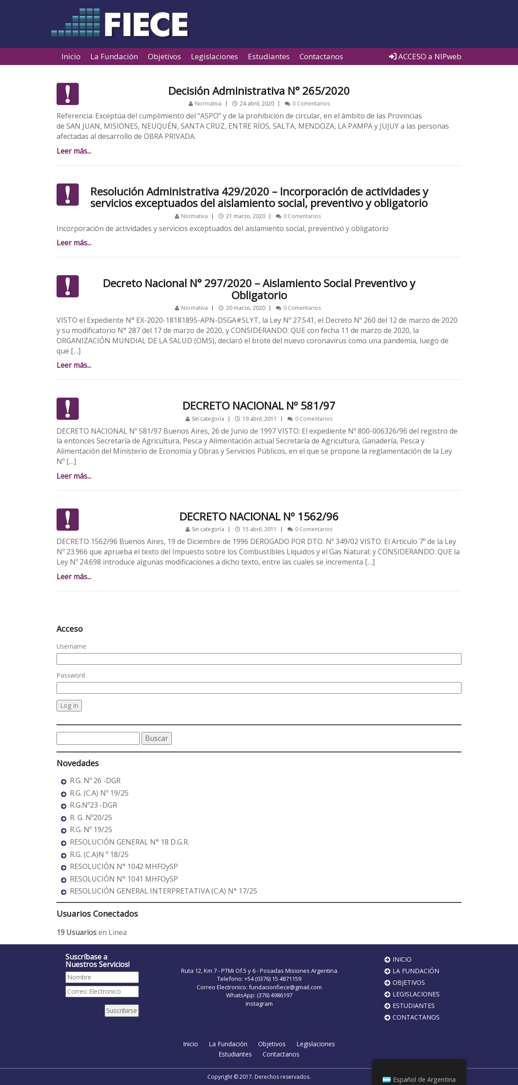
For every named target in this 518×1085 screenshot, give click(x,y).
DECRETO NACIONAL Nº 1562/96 (259, 516)
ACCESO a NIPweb (425, 56)
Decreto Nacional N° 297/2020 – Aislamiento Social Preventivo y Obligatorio (259, 289)
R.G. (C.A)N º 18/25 (99, 854)
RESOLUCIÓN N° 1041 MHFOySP (124, 879)
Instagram (259, 1004)
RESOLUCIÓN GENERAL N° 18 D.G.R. (129, 842)
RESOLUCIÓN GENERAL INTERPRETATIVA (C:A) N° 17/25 (163, 891)
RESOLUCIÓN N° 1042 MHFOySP (124, 866)
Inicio (71, 56)
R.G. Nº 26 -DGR (95, 780)
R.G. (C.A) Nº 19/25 (99, 793)
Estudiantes (269, 56)
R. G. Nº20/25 (91, 817)
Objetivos (164, 56)
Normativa (208, 103)
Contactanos (321, 56)
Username (71, 646)
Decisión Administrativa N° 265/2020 (259, 90)
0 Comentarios (311, 103)
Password (71, 675)
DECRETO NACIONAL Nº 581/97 (259, 405)
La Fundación (114, 56)
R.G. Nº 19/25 (91, 829)
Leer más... (74, 151)
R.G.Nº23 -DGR (93, 805)
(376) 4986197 (274, 995)
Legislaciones (214, 56)
